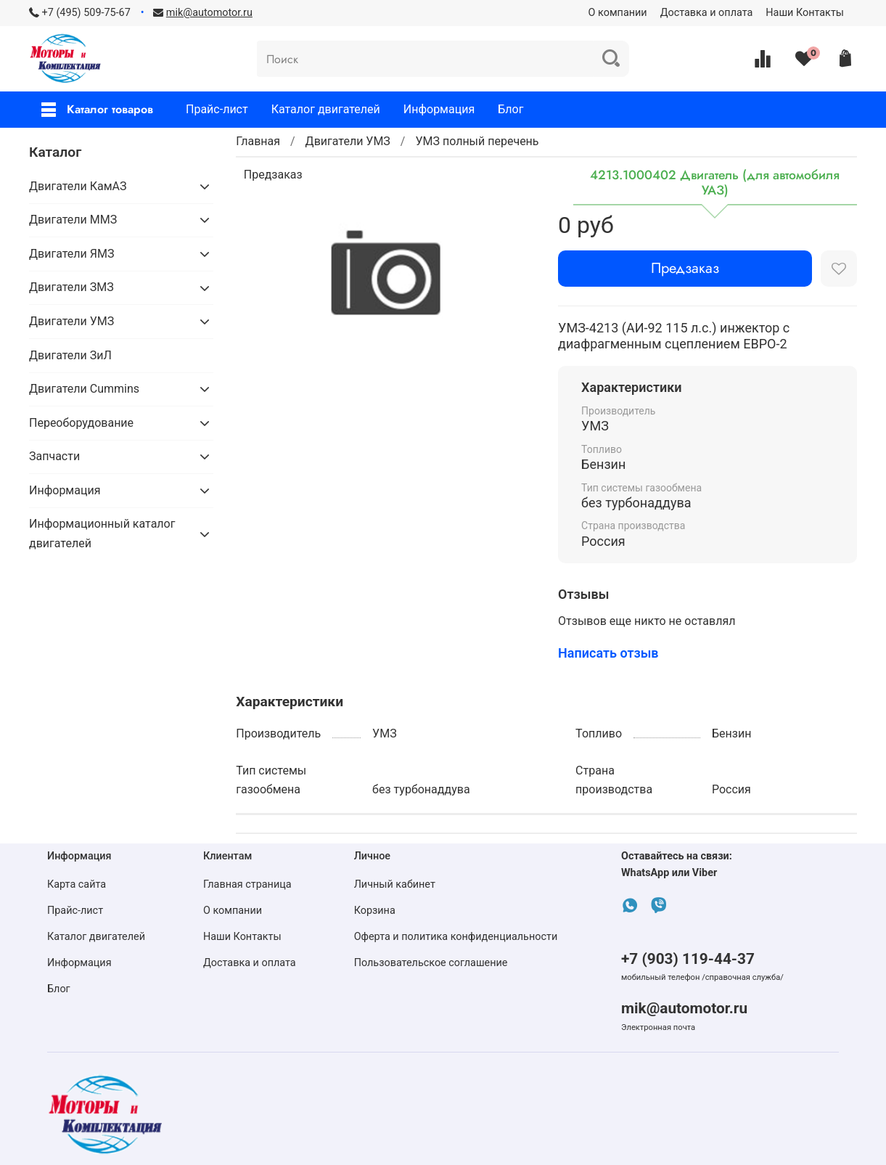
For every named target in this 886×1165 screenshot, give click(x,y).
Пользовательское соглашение (431, 963)
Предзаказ (685, 268)
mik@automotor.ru (684, 1008)
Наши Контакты (805, 13)
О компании (617, 13)
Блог (510, 109)
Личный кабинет (394, 884)
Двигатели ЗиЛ (70, 355)
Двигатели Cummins (84, 389)
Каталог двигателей (325, 109)
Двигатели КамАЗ (78, 186)
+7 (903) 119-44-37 (688, 959)
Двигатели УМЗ (347, 141)
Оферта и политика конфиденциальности (456, 937)
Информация (439, 109)
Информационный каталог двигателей (102, 533)
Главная (258, 141)
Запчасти (54, 456)
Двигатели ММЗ (73, 219)
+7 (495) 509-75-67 (86, 13)
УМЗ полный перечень (476, 141)
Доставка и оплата (706, 13)
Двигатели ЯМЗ (71, 254)
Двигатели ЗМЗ (71, 287)
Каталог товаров (97, 109)
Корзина (374, 910)
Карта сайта (76, 884)
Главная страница (247, 884)
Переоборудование (81, 423)
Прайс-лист (217, 109)
